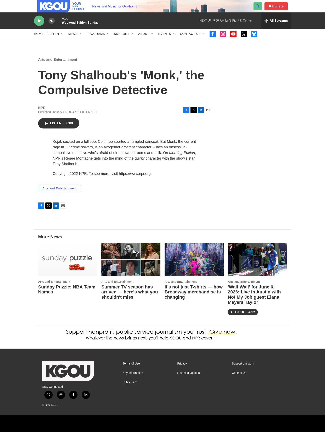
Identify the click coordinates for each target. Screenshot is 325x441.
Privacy (182, 372)
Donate (280, 11)
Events (164, 43)
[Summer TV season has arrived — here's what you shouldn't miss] (130, 268)
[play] (39, 30)
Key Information (133, 382)
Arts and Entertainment (57, 69)
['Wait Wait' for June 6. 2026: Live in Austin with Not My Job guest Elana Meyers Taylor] (257, 268)
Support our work (243, 372)
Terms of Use (131, 372)
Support (121, 43)
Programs (95, 43)
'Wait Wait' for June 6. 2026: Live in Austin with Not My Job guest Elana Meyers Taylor (254, 304)
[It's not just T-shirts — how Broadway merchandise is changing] (194, 268)
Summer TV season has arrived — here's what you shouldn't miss (129, 301)
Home (39, 43)
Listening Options (188, 382)
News (73, 43)
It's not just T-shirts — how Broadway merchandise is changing (194, 301)
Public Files (130, 391)
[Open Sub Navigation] (62, 43)
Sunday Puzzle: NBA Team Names (66, 299)
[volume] (51, 30)
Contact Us (190, 43)
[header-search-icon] (259, 11)
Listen (53, 43)
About (143, 43)
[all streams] (276, 30)
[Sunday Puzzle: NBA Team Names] (67, 268)
